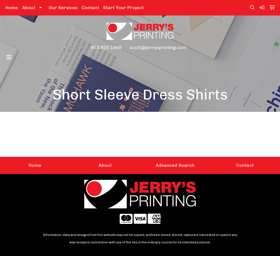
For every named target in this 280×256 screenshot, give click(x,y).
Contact (90, 7)
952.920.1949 (106, 47)
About (28, 7)
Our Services (63, 7)
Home (11, 7)
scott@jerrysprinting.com (158, 47)
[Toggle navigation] (9, 57)
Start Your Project (123, 7)
